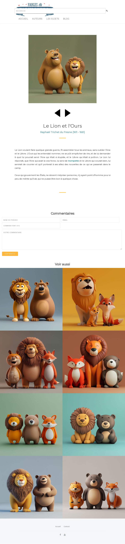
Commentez (10, 254)
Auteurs (37, 19)
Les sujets (52, 19)
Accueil (23, 19)
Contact (67, 526)
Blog (66, 19)
